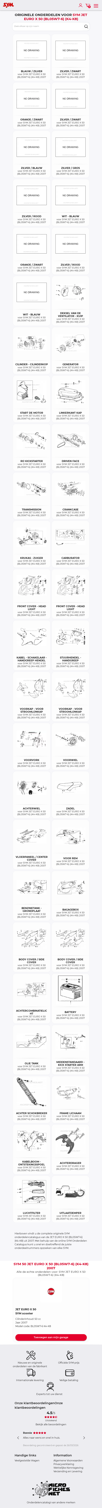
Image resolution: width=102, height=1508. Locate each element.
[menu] (96, 5)
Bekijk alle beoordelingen (51, 1424)
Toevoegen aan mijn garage (51, 1337)
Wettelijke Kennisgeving (68, 1467)
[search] (86, 26)
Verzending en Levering (67, 1471)
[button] (51, 1291)
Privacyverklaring (63, 1464)
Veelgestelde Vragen (27, 1460)
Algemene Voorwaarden (68, 1460)
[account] (81, 5)
